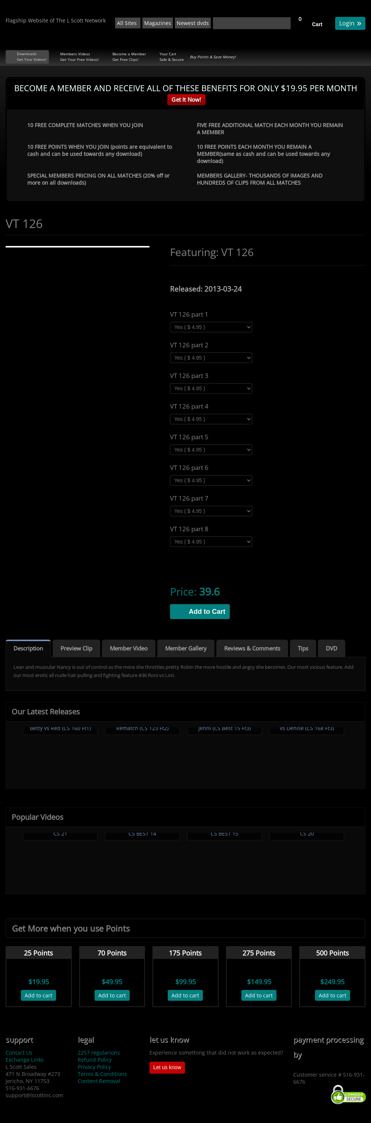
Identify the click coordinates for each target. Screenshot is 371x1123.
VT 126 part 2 (189, 345)
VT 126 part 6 (189, 467)
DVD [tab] (331, 648)
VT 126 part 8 (189, 529)
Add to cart (38, 995)
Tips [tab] (303, 648)
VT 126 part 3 (189, 375)
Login (350, 22)
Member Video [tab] (129, 648)
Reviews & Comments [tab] (252, 648)
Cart (317, 24)
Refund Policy (95, 1059)
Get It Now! (186, 99)
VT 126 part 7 (189, 498)
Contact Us (19, 1052)
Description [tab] (28, 648)
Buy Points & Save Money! (213, 56)
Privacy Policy (94, 1066)
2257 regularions (99, 1052)
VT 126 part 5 (189, 437)
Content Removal (99, 1080)
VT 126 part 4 (189, 406)
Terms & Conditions (102, 1073)
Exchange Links (25, 1059)
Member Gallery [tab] (186, 648)
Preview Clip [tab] (76, 648)
